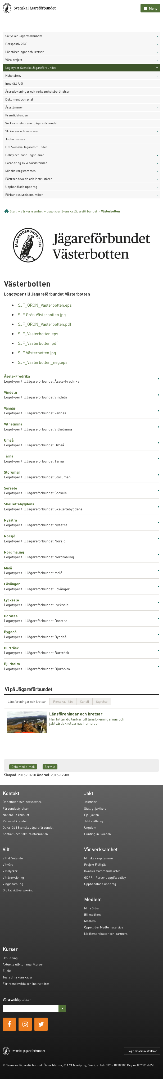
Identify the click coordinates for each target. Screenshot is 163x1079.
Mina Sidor (91, 908)
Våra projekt (13, 60)
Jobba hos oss (15, 139)
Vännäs (10, 408)
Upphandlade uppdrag (21, 187)
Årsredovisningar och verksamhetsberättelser (37, 91)
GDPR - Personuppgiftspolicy (105, 877)
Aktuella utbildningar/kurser (23, 964)
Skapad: (10, 774)
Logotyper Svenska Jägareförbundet (30, 68)
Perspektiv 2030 (16, 44)
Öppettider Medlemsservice (22, 802)
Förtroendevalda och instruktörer (28, 179)
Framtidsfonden (16, 115)
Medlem (90, 921)
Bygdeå (10, 631)
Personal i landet (15, 821)
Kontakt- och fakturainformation (25, 834)
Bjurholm (12, 663)
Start (13, 211)
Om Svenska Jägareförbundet (26, 147)
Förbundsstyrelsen (16, 808)
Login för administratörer (142, 1051)
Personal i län (63, 702)
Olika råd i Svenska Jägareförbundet (28, 827)
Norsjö (9, 535)
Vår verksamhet (32, 211)
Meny (150, 8)
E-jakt (7, 971)
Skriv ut (50, 767)
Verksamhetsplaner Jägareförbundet (31, 123)
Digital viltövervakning (18, 890)
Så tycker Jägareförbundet (23, 36)
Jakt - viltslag (93, 821)
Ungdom (90, 827)
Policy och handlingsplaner (24, 155)
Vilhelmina (13, 423)
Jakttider (90, 802)
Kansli (84, 702)
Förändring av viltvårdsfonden (26, 163)
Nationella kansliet (16, 815)
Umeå (8, 440)
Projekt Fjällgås (95, 865)
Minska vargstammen (20, 171)
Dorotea (10, 615)
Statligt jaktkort (95, 808)
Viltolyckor (10, 871)
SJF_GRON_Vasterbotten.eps (45, 305)
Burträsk (11, 647)
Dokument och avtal (19, 99)
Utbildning (10, 958)
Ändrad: (43, 774)
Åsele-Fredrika (17, 376)
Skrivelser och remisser (22, 131)
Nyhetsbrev (13, 76)
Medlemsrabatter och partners (106, 934)
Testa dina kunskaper (18, 977)
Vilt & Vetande (13, 858)
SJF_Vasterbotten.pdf (38, 343)
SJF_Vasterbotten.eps (38, 333)
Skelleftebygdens (19, 503)
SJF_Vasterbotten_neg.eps (42, 362)
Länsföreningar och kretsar (24, 52)
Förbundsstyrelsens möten (24, 195)
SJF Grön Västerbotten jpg (42, 314)
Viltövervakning (13, 877)
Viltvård (8, 865)
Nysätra (10, 520)
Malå (8, 567)
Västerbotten (110, 211)
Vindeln (10, 392)
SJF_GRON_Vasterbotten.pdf (44, 324)
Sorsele (10, 488)
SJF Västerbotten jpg (37, 352)
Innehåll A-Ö (14, 83)
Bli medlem (92, 915)
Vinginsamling (13, 884)
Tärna (8, 456)
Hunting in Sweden (97, 834)
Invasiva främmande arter (102, 871)
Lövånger (12, 583)
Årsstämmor (14, 107)
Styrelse (101, 702)
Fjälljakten (91, 815)
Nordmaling (14, 552)
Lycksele (11, 599)
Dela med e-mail (23, 767)
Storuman (12, 472)
